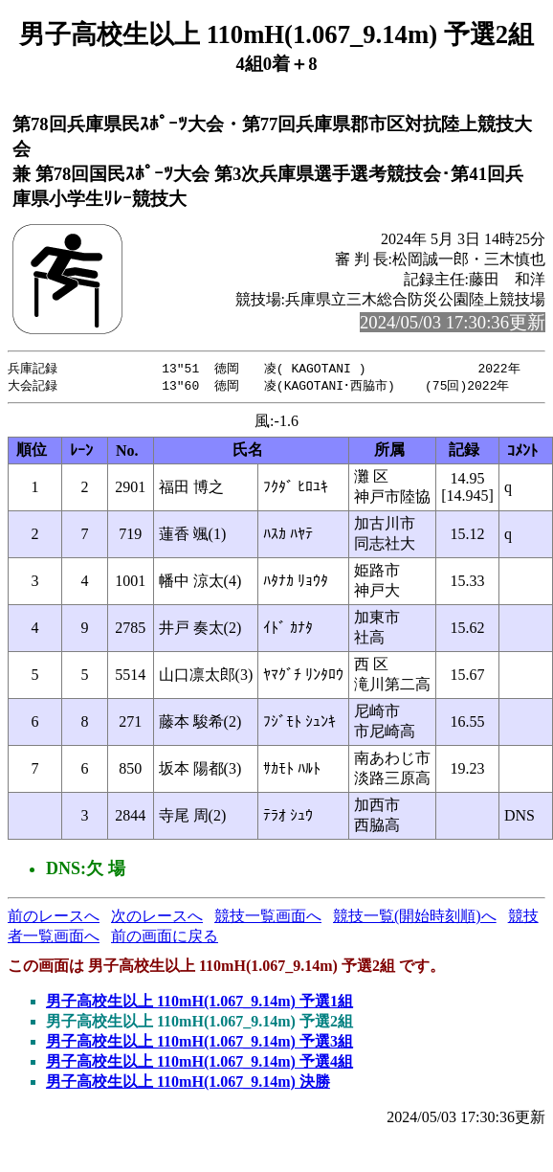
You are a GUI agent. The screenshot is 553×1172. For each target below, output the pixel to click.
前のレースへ (54, 918)
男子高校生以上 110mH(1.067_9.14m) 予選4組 (199, 1063)
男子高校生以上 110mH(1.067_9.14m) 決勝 (188, 1083)
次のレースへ (157, 918)
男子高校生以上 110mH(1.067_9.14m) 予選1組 (199, 1003)
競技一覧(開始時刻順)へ (415, 918)
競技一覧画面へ (267, 918)
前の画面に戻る (164, 938)
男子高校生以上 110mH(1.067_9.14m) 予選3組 (199, 1043)
